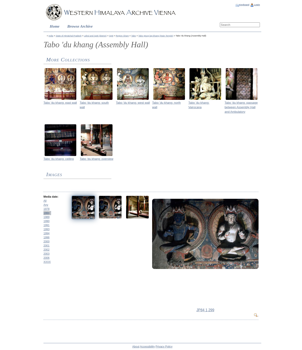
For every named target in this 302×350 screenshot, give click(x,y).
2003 (46, 253)
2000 (46, 241)
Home (55, 26)
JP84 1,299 (205, 310)
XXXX (47, 262)
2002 (46, 249)
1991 (46, 225)
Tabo (133, 35)
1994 (46, 233)
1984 (46, 213)
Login (257, 4)
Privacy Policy (164, 346)
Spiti (111, 35)
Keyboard (244, 4)
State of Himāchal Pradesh (68, 35)
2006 (46, 257)
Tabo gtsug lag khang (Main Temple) (155, 35)
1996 (46, 237)
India (50, 35)
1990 (46, 221)
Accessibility (147, 346)
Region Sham (122, 35)
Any (45, 204)
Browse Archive (80, 26)
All (44, 200)
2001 (46, 245)
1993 (46, 229)
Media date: (50, 196)
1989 (46, 217)
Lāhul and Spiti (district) (95, 35)
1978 (46, 209)
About (135, 346)
